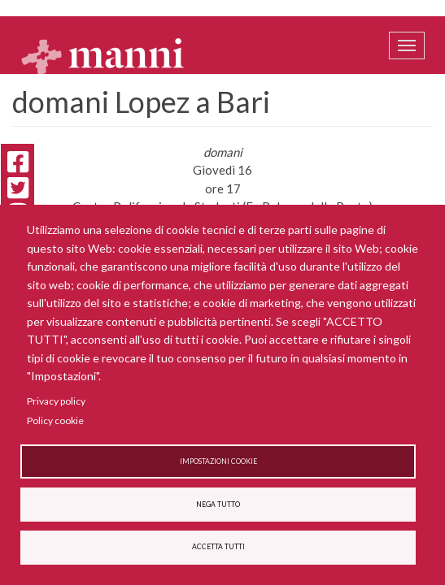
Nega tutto (218, 504)
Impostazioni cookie (218, 461)
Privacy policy (56, 401)
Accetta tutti (218, 547)
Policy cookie (55, 420)
